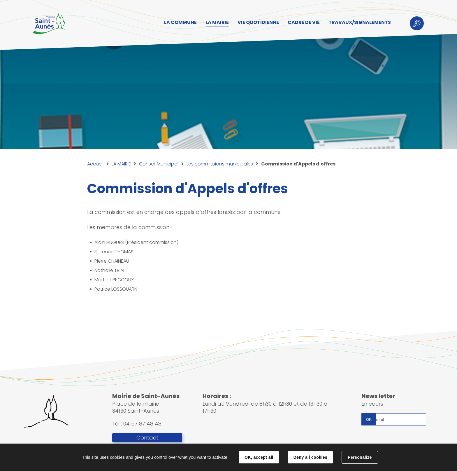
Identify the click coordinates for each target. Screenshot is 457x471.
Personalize (360, 457)
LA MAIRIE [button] (217, 22)
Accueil (95, 164)
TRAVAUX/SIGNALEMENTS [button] (359, 22)
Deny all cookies (310, 457)
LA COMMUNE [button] (180, 22)
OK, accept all (259, 457)
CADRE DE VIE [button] (304, 22)
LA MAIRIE (121, 164)
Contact (147, 437)
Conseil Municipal (158, 164)
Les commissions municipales (220, 164)
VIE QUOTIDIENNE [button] (258, 22)
